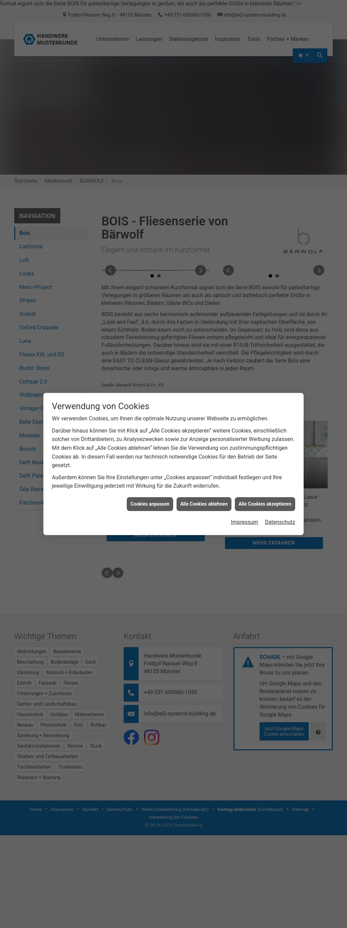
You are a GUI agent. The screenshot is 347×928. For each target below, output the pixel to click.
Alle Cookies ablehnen (204, 403)
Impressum (244, 422)
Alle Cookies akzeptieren (265, 403)
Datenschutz (280, 422)
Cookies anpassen (149, 403)
